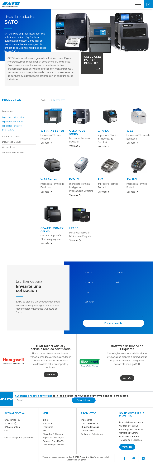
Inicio (45, 419)
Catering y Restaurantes (131, 429)
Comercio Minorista (128, 432)
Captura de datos (89, 423)
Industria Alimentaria (129, 436)
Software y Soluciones (92, 434)
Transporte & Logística (130, 439)
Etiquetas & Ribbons (53, 434)
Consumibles (87, 430)
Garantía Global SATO (53, 441)
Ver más (46, 143)
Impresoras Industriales (13, 117)
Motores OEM (8, 130)
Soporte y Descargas (53, 437)
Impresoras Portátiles (11, 125)
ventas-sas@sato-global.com (19, 437)
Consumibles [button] (8, 147)
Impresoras (86, 419)
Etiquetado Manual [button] (11, 141)
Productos (45, 100)
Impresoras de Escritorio (13, 121)
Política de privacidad (53, 444)
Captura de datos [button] (11, 136)
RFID (45, 430)
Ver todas (127, 446)
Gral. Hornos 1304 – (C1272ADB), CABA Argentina (13, 423)
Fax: (6, 430)
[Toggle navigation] (138, 4)
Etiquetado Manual (90, 427)
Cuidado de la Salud (128, 425)
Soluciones (48, 423)
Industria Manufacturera (131, 422)
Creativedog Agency (76, 459)
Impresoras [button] (7, 111)
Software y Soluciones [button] (13, 152)
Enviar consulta (113, 323)
